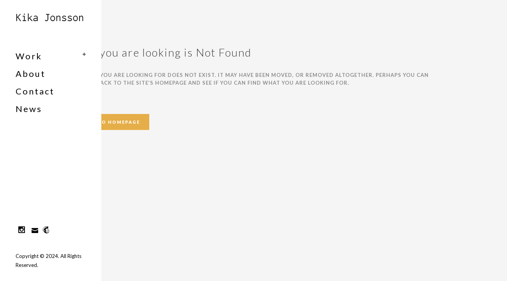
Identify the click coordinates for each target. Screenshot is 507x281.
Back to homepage (110, 121)
